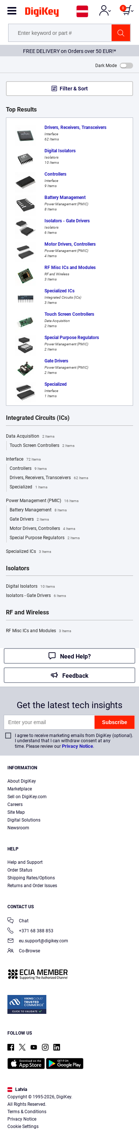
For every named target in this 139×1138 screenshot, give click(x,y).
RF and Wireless (27, 612)
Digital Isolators (30, 586)
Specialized (28, 487)
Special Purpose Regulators (45, 538)
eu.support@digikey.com (37, 941)
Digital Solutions (23, 820)
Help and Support (25, 862)
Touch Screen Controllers (42, 445)
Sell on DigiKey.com (27, 796)
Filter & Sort (74, 89)
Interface (23, 459)
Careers (15, 804)
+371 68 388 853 (30, 931)
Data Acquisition (30, 436)
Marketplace (19, 789)
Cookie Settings (23, 1126)
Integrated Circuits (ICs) (38, 418)
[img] (42, 13)
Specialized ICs (28, 551)
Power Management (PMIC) (42, 501)
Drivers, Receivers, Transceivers (49, 478)
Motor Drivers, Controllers (42, 528)
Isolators (17, 568)
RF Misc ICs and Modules (38, 631)
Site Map (16, 812)
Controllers (28, 468)
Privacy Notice (77, 746)
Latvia (17, 1089)
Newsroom (18, 827)
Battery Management (38, 510)
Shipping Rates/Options (31, 877)
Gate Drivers (29, 519)
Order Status (19, 870)
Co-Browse (23, 951)
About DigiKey (21, 781)
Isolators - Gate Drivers (36, 595)
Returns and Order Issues (32, 885)
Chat (18, 921)
